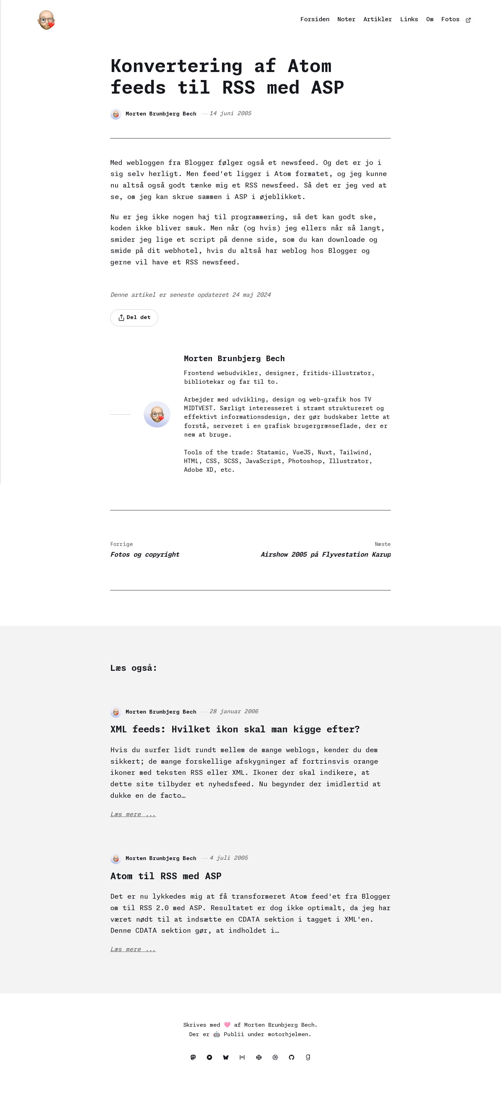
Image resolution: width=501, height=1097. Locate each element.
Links (409, 20)
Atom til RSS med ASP (176, 891)
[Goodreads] (310, 1075)
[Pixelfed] (209, 1075)
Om (430, 20)
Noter (346, 20)
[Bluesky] (226, 1075)
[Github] (295, 1075)
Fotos (451, 20)
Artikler (378, 20)
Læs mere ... (133, 829)
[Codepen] (260, 1075)
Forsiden (315, 20)
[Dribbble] (278, 1075)
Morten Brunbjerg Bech (161, 113)
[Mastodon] (192, 1075)
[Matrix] (243, 1075)
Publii (234, 1051)
